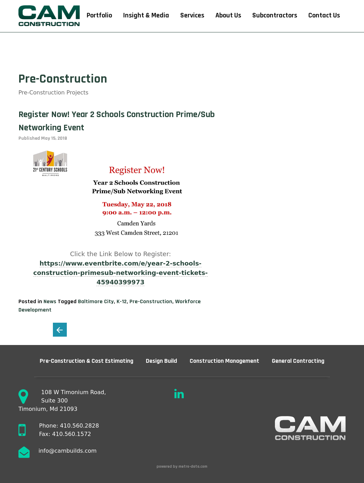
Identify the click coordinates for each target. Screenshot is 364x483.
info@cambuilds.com (68, 450)
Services (192, 15)
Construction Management (224, 361)
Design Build (161, 361)
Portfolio (99, 15)
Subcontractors (274, 15)
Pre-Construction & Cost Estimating (86, 361)
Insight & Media (146, 15)
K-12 (122, 301)
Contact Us (324, 15)
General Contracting (298, 361)
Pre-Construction (150, 301)
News (49, 301)
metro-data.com (193, 466)
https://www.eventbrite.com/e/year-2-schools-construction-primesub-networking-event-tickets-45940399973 (120, 273)
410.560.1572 (71, 434)
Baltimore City (96, 301)
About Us (228, 15)
